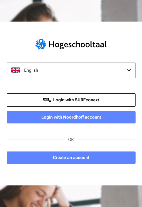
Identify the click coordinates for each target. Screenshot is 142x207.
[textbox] (71, 70)
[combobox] (71, 70)
